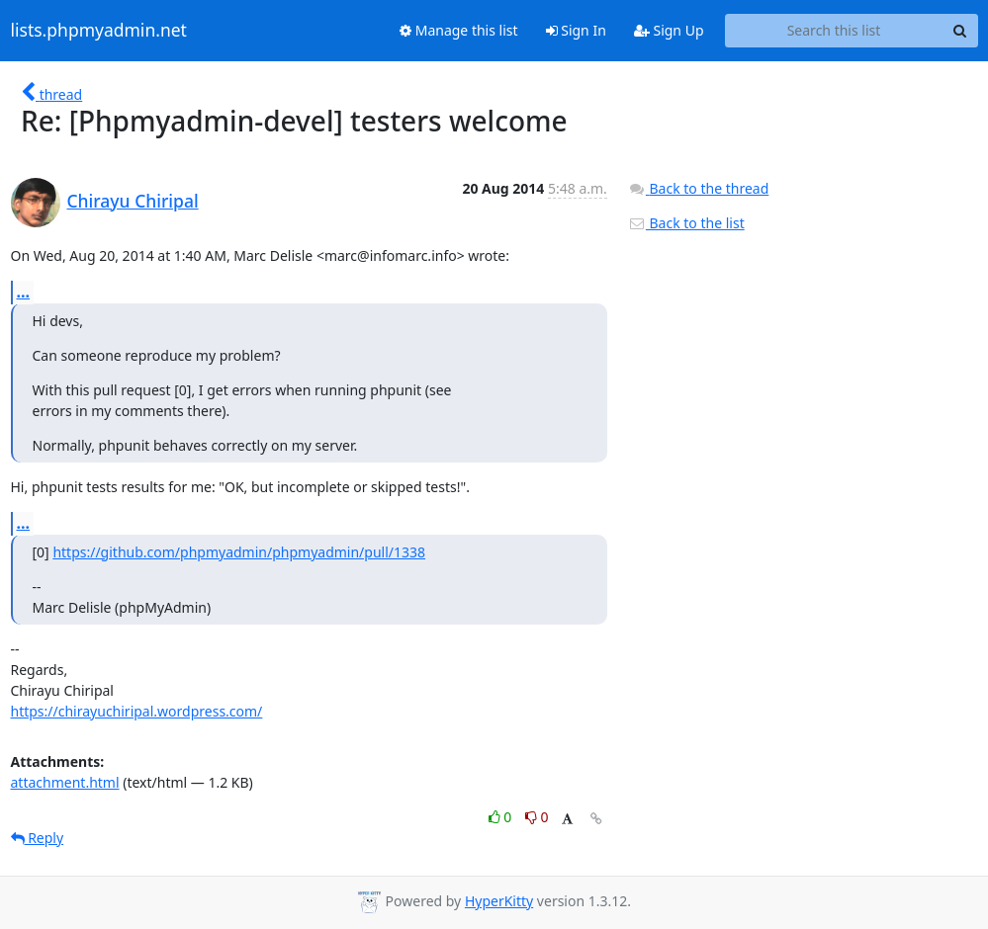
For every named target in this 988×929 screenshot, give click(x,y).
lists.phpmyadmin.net (99, 30)
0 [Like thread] (502, 816)
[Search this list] (834, 30)
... (24, 291)
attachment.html (65, 782)
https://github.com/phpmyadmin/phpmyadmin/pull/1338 (238, 552)
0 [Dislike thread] (537, 816)
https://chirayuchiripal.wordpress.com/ (137, 711)
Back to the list (686, 222)
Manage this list (459, 30)
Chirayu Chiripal (133, 200)
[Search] (960, 30)
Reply (37, 837)
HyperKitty (499, 900)
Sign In (576, 30)
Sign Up (669, 30)
